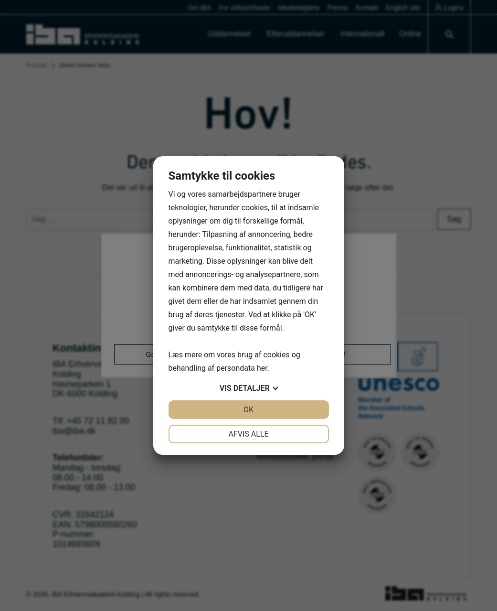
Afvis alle (248, 434)
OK (248, 409)
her (262, 368)
